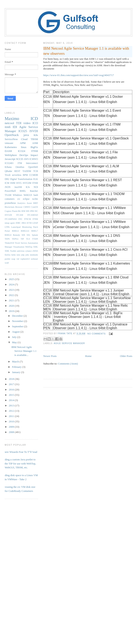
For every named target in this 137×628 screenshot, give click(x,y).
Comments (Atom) (68, 363)
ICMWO (33, 159)
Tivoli (7, 175)
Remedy (16, 235)
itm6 (8, 127)
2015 (12, 394)
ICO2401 (9, 163)
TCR (35, 171)
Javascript (10, 158)
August (16, 331)
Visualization (18, 247)
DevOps (23, 155)
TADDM (26, 171)
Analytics (21, 203)
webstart (34, 259)
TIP (22, 239)
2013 (12, 405)
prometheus (10, 203)
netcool (9, 123)
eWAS (35, 251)
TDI (18, 123)
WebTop (28, 247)
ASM (35, 143)
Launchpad (15, 227)
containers (10, 199)
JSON (7, 187)
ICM (7, 183)
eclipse (26, 199)
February (17, 366)
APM (23, 143)
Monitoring (27, 227)
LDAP (35, 223)
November (18, 321)
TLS (28, 239)
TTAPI (35, 239)
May (15, 342)
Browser (18, 207)
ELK (35, 179)
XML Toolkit (10, 251)
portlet (7, 259)
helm (13, 255)
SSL (28, 235)
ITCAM (19, 215)
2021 (12, 300)
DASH (8, 151)
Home (88, 356)
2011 (12, 416)
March (16, 361)
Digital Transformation (21, 179)
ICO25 (22, 131)
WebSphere (11, 155)
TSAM (8, 195)
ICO (35, 123)
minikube (34, 255)
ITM (20, 163)
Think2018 (9, 243)
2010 (12, 421)
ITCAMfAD (32, 215)
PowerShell (10, 191)
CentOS (34, 207)
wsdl (7, 263)
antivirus (20, 251)
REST (17, 171)
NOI (36, 187)
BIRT (35, 203)
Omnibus (20, 167)
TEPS (7, 239)
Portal (7, 231)
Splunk (35, 235)
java (26, 135)
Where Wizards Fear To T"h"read (19, 451)
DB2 (7, 179)
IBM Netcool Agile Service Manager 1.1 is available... (23, 351)
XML (35, 247)
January (16, 372)
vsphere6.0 (24, 259)
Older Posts (126, 356)
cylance (28, 251)
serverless (16, 175)
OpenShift (33, 167)
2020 (12, 305)
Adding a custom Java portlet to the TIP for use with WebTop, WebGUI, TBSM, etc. (19, 463)
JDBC (18, 223)
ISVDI (33, 131)
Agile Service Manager (69, 343)
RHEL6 (15, 231)
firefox (7, 255)
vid (17, 259)
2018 (12, 378)
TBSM (34, 139)
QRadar (8, 171)
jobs (27, 255)
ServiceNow (11, 139)
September (18, 326)
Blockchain (9, 207)
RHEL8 (8, 235)
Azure (29, 203)
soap (13, 259)
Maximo (12, 118)
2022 (12, 295)
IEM (23, 211)
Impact (34, 155)
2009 (12, 426)
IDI (15, 127)
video (26, 123)
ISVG (19, 183)
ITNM (34, 151)
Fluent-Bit (16, 211)
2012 (12, 410)
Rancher (34, 191)
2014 (12, 400)
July (14, 337)
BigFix (34, 147)
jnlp (23, 255)
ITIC (20, 219)
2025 (12, 279)
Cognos (8, 211)
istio (18, 255)
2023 (12, 289)
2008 (12, 432)
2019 (12, 311)
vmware (9, 143)
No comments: (97, 334)
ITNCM (27, 219)
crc (18, 199)
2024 (12, 284)
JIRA (23, 223)
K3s (28, 187)
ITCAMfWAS (11, 219)
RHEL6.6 (25, 231)
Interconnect (32, 163)
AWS (26, 159)
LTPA (7, 227)
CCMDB (33, 175)
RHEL (23, 191)
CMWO (27, 207)
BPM (25, 175)
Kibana (8, 167)
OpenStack (12, 135)
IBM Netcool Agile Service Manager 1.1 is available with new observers (86, 51)
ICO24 (21, 151)
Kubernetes (11, 147)
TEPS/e (15, 239)
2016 (12, 389)
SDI (23, 235)
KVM (29, 223)
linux (23, 147)
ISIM (12, 183)
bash (36, 195)
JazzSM (18, 187)
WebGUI (28, 195)
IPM (32, 211)
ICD (34, 118)
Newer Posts (50, 356)
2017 (12, 384)
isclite (35, 199)
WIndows (17, 195)
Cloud (24, 139)
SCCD (19, 158)
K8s (36, 135)
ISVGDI (8, 215)
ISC (36, 211)
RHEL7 (34, 231)
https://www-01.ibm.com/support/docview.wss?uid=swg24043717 (78, 75)
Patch (35, 227)
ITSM (35, 183)
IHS (27, 211)
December (18, 315)
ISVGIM (27, 183)
